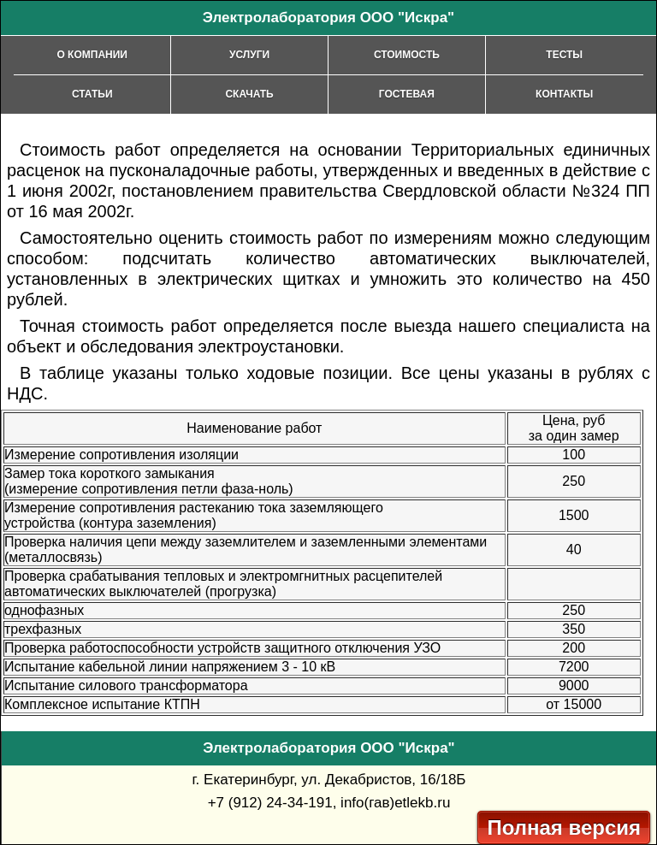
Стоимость (407, 55)
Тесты (564, 55)
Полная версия (564, 827)
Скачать (249, 94)
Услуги (249, 55)
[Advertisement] (513, 127)
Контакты (564, 94)
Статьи (92, 94)
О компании (91, 55)
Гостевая (407, 94)
